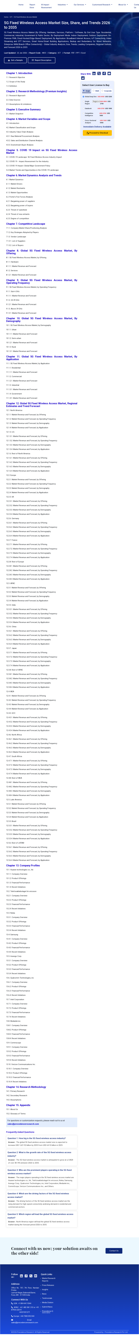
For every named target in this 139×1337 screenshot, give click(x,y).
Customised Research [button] (101, 5)
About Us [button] (122, 5)
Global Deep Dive (91, 97)
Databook (88, 108)
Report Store (32, 6)
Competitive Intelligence (89, 114)
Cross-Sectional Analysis (90, 122)
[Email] (109, 74)
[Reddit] (83, 78)
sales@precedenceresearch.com (23, 1124)
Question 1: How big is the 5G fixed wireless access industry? (37, 1138)
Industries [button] (62, 5)
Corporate (107, 91)
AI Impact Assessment (46, 6)
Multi (96, 91)
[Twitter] (99, 74)
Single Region (92, 102)
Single (86, 91)
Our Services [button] (79, 5)
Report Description (41, 60)
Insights (45, 1290)
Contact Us (114, 1251)
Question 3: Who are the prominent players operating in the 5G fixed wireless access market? (40, 1172)
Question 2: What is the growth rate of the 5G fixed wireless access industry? (39, 1154)
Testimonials (47, 1298)
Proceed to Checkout (97, 133)
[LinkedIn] (94, 74)
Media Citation (47, 1303)
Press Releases (48, 1285)
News (44, 1294)
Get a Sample (15, 60)
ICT (11, 17)
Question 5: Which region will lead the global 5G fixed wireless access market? (40, 1216)
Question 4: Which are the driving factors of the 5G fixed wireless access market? (38, 1195)
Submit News (47, 1307)
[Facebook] (104, 74)
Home (21, 5)
